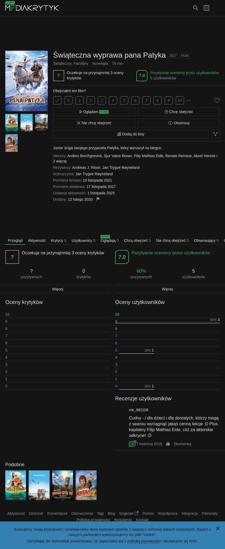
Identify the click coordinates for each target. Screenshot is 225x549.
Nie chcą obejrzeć (172, 240)
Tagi (100, 513)
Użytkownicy (83, 240)
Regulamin (123, 520)
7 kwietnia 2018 (149, 444)
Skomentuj (182, 444)
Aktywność (37, 240)
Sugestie (128, 513)
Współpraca (168, 513)
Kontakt (142, 520)
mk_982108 (138, 410)
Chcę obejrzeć (179, 112)
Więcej (57, 289)
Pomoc (148, 513)
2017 (173, 56)
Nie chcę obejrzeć (94, 123)
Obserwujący (206, 240)
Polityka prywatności (93, 520)
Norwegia (100, 63)
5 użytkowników (163, 78)
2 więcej (60, 161)
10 (180, 100)
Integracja (189, 513)
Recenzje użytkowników (143, 398)
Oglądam (94, 112)
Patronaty (210, 513)
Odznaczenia (82, 513)
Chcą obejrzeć (137, 240)
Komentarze (57, 513)
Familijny (81, 63)
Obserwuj (178, 123)
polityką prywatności (144, 541)
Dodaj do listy (130, 134)
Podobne (14, 464)
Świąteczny (62, 63)
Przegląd (15, 240)
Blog (111, 513)
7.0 (142, 75)
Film (184, 56)
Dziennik (36, 513)
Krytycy (58, 240)
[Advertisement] (112, 33)
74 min (117, 63)
